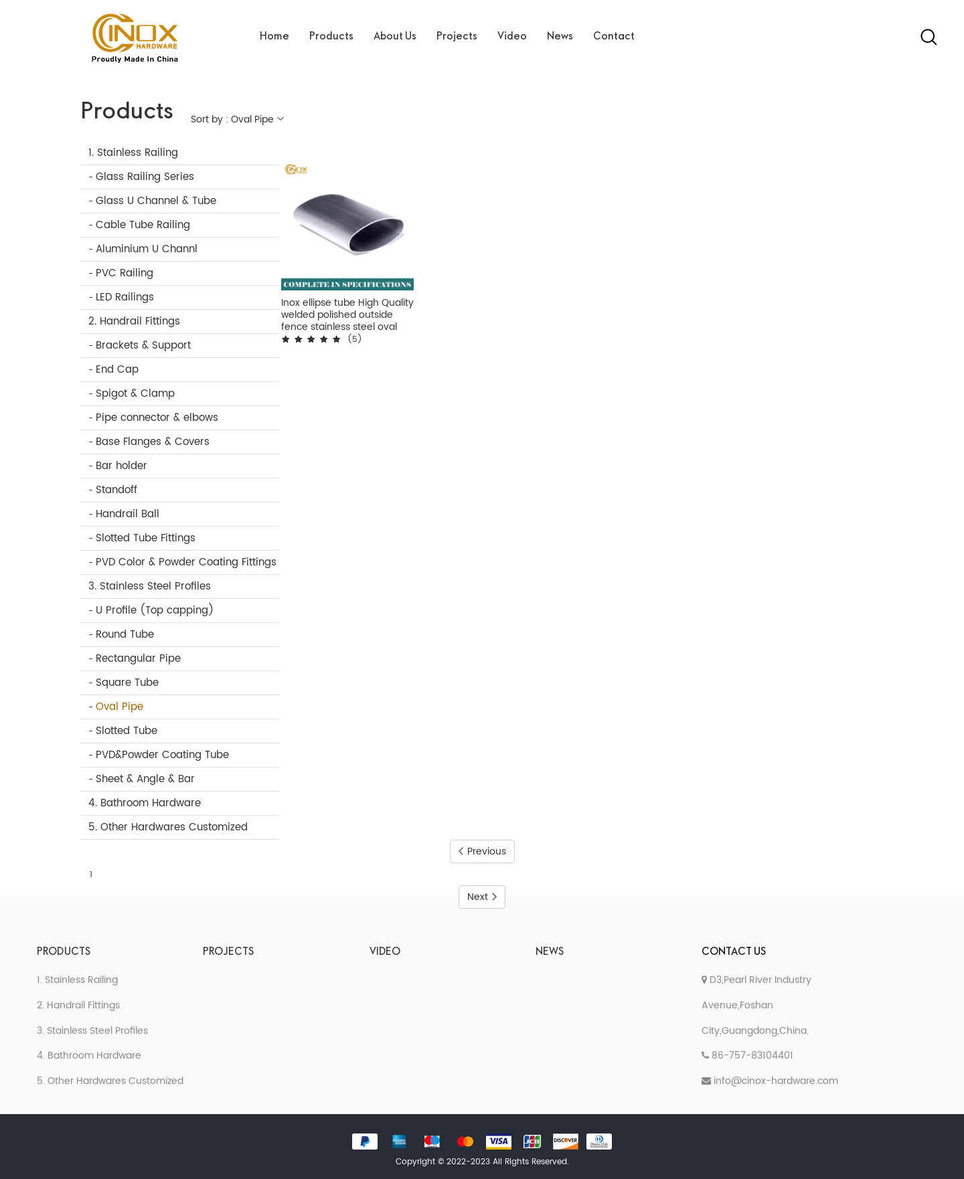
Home (274, 36)
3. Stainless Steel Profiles (149, 586)
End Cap (117, 369)
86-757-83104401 (747, 1055)
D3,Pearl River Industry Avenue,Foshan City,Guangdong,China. (756, 1005)
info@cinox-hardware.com (770, 1081)
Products (331, 36)
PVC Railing (124, 273)
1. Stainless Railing (133, 153)
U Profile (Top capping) (155, 610)
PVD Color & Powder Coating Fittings (186, 562)
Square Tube (127, 682)
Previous (482, 851)
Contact (614, 36)
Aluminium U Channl (146, 249)
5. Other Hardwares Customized (168, 827)
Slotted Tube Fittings (145, 538)
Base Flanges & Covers (153, 442)
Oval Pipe (119, 707)
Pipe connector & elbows (157, 418)
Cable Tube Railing (143, 225)
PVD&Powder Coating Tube (162, 755)
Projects (456, 36)
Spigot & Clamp (135, 393)
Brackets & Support (143, 345)
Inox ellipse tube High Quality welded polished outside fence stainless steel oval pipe (347, 315)
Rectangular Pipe (138, 658)
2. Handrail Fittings (134, 321)
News (560, 36)
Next (482, 897)
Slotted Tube (126, 731)
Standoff (116, 490)
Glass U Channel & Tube (156, 201)
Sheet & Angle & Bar (145, 779)
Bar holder (121, 466)
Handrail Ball (127, 514)
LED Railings (125, 297)
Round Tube (125, 634)
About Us (395, 36)
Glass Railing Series (145, 177)
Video (512, 36)
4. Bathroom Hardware (144, 803)
